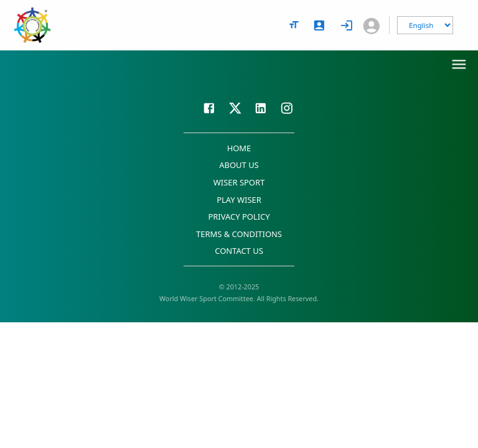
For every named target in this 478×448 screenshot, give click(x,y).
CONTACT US (239, 250)
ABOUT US (238, 164)
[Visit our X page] (235, 106)
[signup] (319, 25)
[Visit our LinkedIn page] (261, 106)
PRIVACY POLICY (238, 216)
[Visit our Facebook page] (209, 106)
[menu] (459, 64)
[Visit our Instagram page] (287, 106)
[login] (346, 25)
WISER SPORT (239, 182)
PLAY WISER (239, 199)
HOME (239, 148)
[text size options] (293, 25)
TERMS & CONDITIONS (239, 234)
